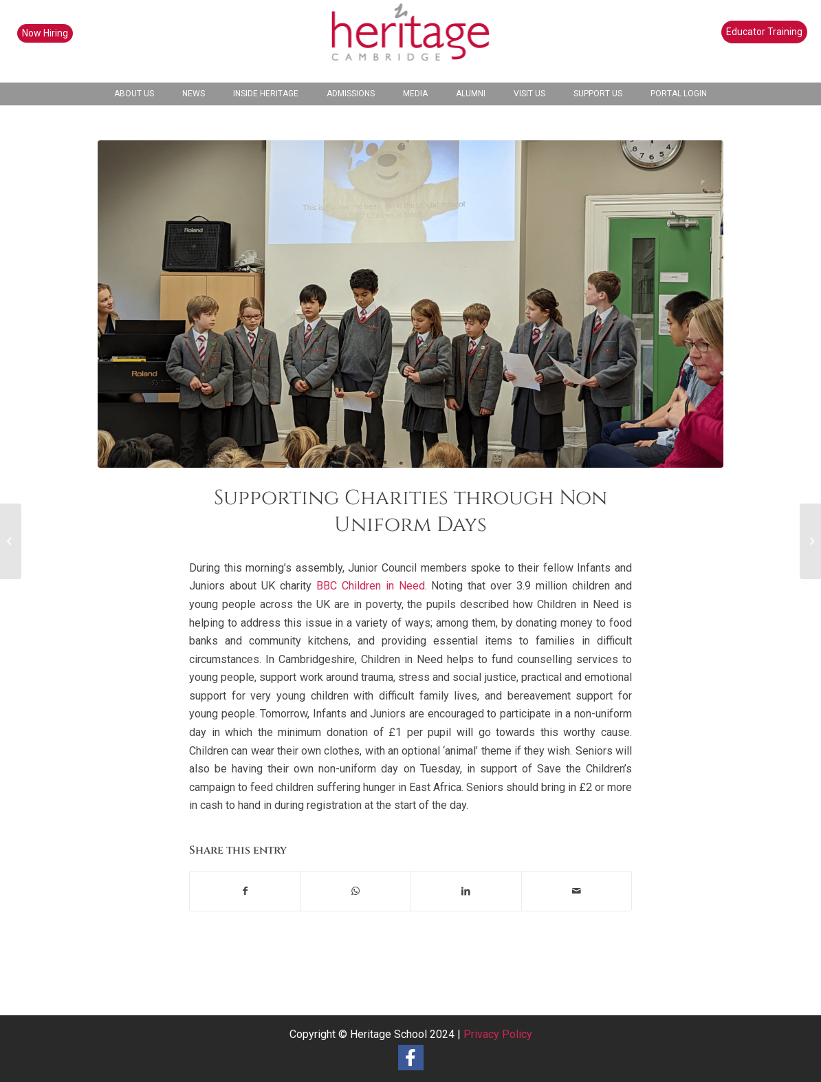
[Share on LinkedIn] (466, 891)
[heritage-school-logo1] (411, 41)
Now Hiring (45, 33)
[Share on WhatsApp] (356, 891)
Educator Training (764, 31)
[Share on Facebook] (245, 891)
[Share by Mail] (577, 891)
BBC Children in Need (370, 585)
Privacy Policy (497, 1034)
